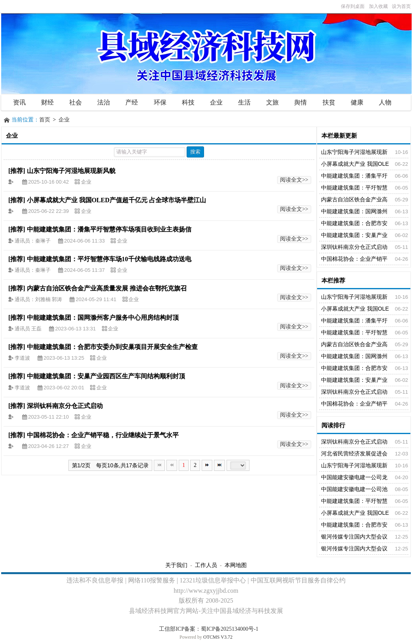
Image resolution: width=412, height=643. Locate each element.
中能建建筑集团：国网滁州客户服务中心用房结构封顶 (103, 317)
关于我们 (176, 565)
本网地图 (236, 565)
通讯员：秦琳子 (33, 241)
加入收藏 (378, 6)
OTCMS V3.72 (217, 637)
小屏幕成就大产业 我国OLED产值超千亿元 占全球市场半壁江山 (116, 200)
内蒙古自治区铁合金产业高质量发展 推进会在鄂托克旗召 (107, 288)
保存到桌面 (353, 6)
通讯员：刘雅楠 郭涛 (39, 299)
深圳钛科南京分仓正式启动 (65, 405)
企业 (64, 120)
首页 (44, 120)
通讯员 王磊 (29, 329)
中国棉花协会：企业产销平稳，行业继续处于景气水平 (103, 435)
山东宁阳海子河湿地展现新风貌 (71, 170)
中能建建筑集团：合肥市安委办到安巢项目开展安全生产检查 (112, 346)
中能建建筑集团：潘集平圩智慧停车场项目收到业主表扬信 (109, 229)
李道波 (23, 358)
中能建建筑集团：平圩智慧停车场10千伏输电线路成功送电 (109, 259)
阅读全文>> (294, 180)
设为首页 (401, 6)
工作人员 (206, 565)
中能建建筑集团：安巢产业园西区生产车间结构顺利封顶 (106, 376)
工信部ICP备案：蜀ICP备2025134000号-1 (208, 629)
